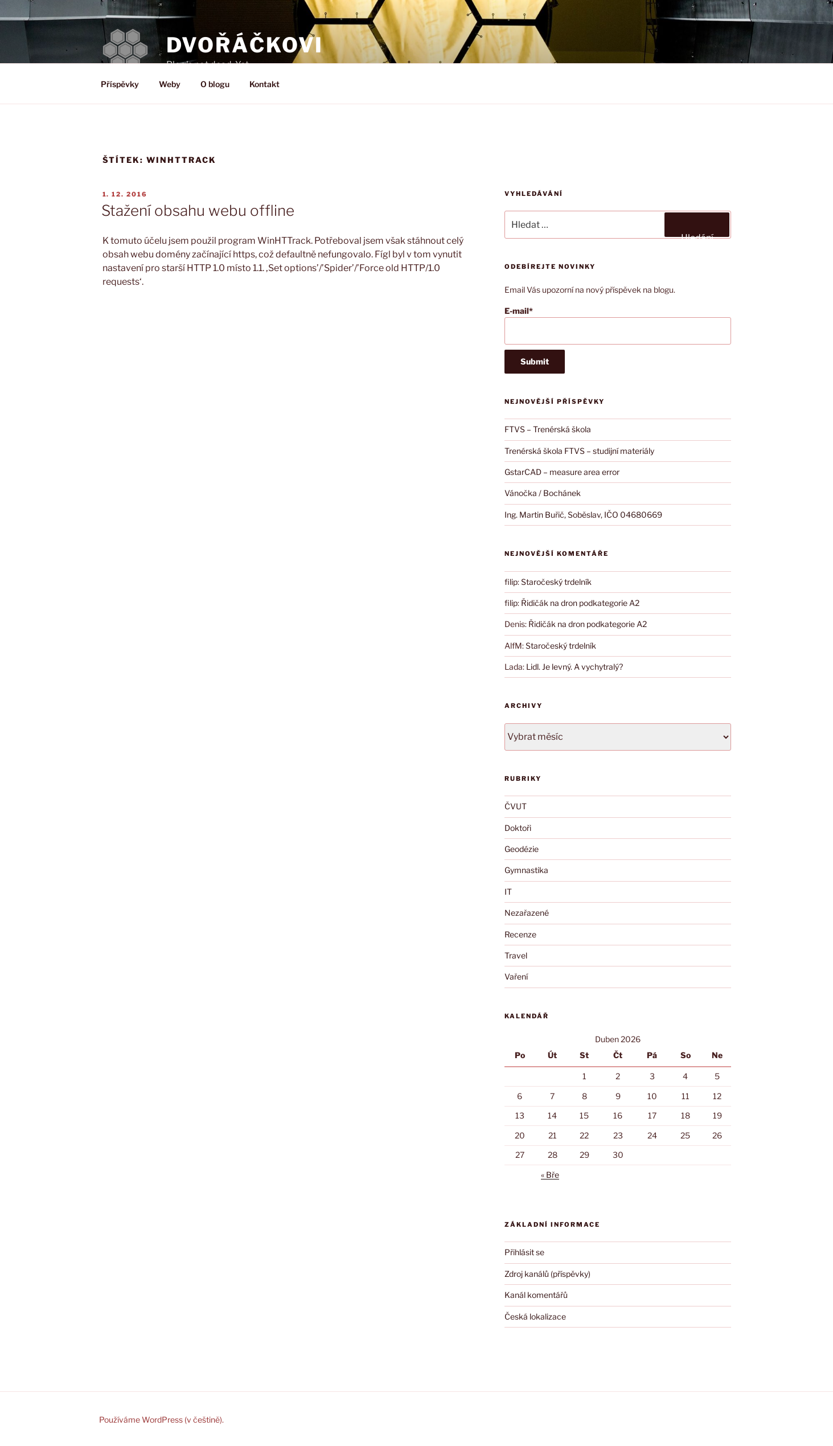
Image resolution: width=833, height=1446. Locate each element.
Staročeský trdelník (556, 582)
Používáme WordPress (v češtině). (161, 1419)
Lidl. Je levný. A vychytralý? (574, 666)
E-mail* (617, 325)
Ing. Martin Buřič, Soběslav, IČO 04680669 (583, 514)
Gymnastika (526, 870)
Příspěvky (120, 84)
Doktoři (517, 828)
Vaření (516, 976)
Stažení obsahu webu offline (197, 210)
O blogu (214, 84)
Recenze (520, 934)
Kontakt (264, 84)
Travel (515, 955)
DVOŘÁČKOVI (245, 45)
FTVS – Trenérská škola (547, 429)
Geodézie (521, 849)
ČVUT (515, 806)
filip (511, 582)
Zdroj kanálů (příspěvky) (547, 1274)
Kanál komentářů (536, 1295)
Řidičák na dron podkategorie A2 (580, 603)
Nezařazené (526, 912)
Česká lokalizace (535, 1316)
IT (508, 891)
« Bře (550, 1174)
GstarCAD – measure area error (561, 472)
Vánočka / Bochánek (542, 493)
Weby (169, 84)
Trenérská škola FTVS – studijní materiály (579, 451)
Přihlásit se (524, 1252)
